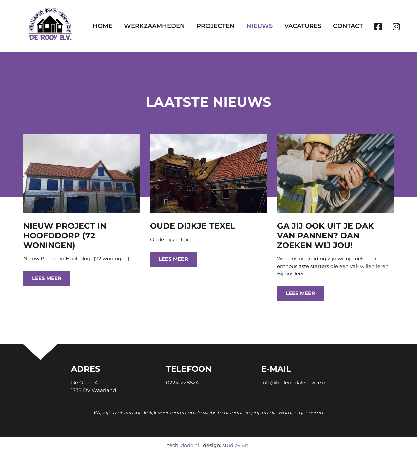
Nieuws (259, 26)
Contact (348, 26)
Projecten (216, 26)
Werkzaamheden (154, 26)
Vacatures (302, 26)
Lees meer (46, 278)
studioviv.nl (236, 445)
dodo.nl (190, 445)
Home (102, 26)
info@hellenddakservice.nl (294, 382)
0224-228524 (182, 382)
